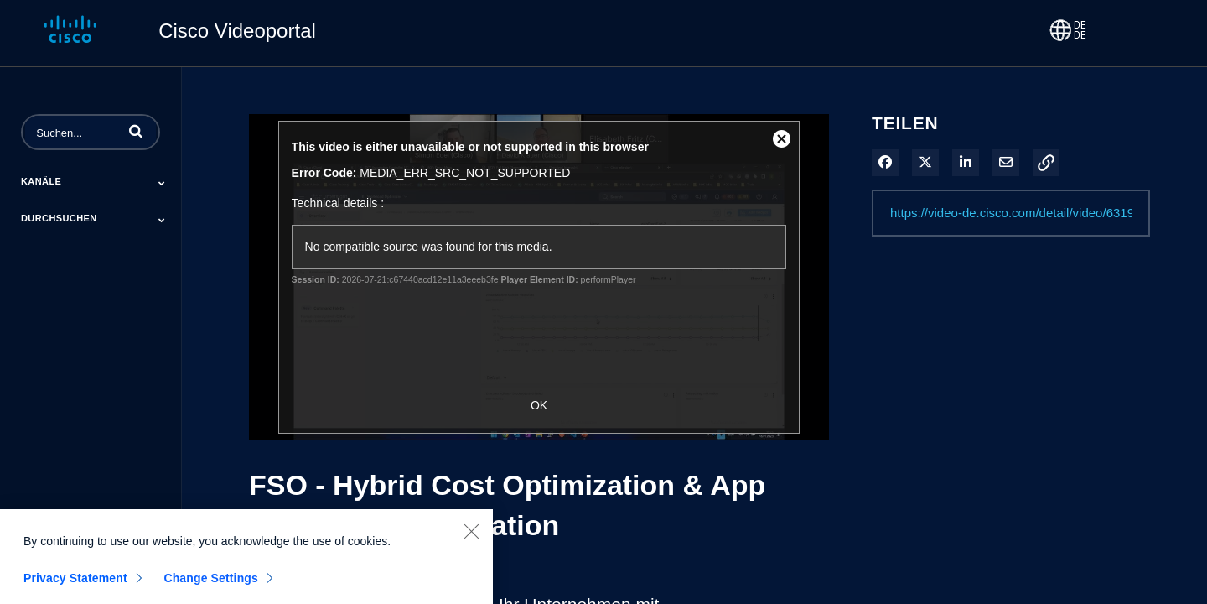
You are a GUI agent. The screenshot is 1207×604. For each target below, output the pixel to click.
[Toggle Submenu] (161, 183)
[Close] (471, 536)
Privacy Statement (75, 584)
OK (539, 405)
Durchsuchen (59, 218)
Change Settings (210, 584)
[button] (136, 131)
